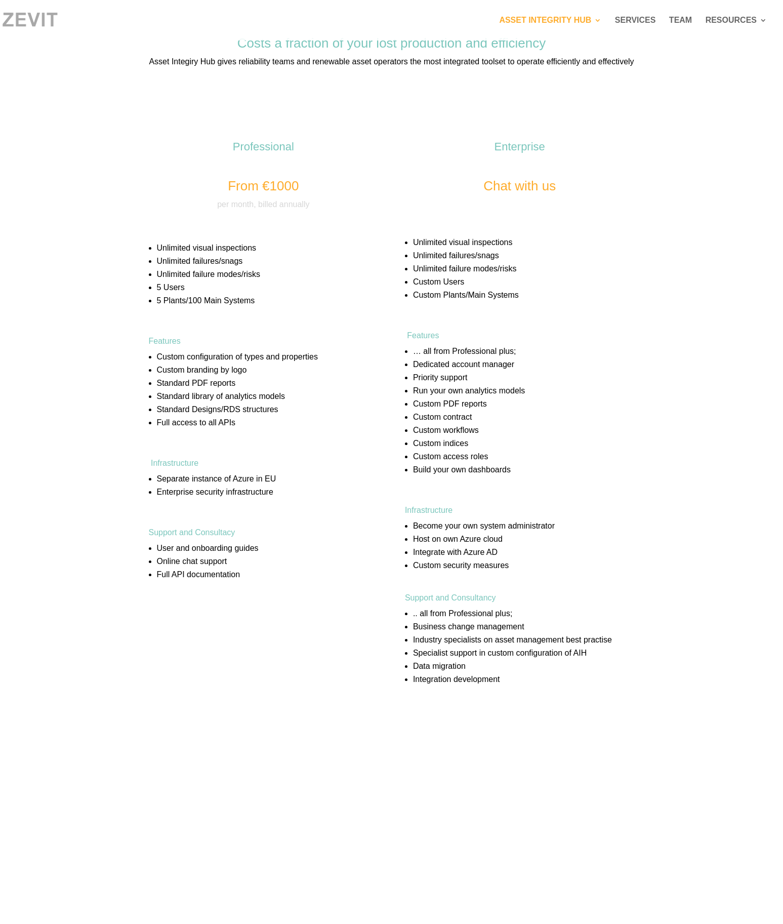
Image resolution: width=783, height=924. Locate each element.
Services (635, 20)
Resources (731, 20)
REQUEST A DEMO (205, 629)
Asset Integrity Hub (545, 20)
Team (680, 20)
